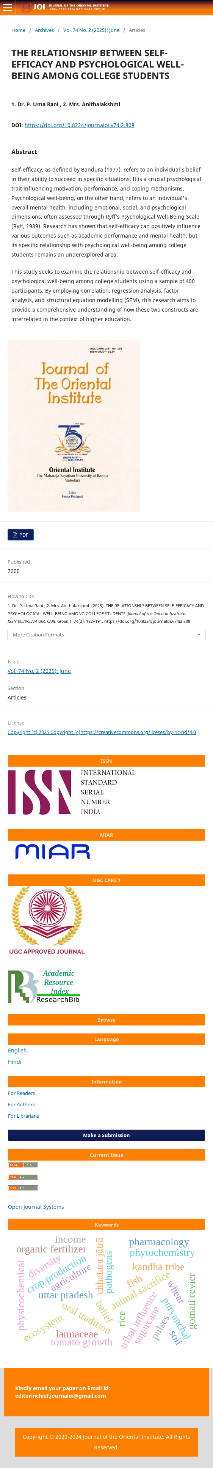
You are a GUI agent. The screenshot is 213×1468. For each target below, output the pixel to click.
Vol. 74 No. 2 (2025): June (91, 30)
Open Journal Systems (36, 1206)
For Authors (21, 1104)
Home (18, 30)
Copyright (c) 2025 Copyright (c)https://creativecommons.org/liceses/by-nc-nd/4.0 (102, 732)
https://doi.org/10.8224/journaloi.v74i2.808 (80, 125)
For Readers (21, 1093)
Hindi (15, 1061)
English (17, 1050)
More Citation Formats (38, 634)
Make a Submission (106, 1135)
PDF (23, 534)
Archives (44, 30)
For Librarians (23, 1115)
